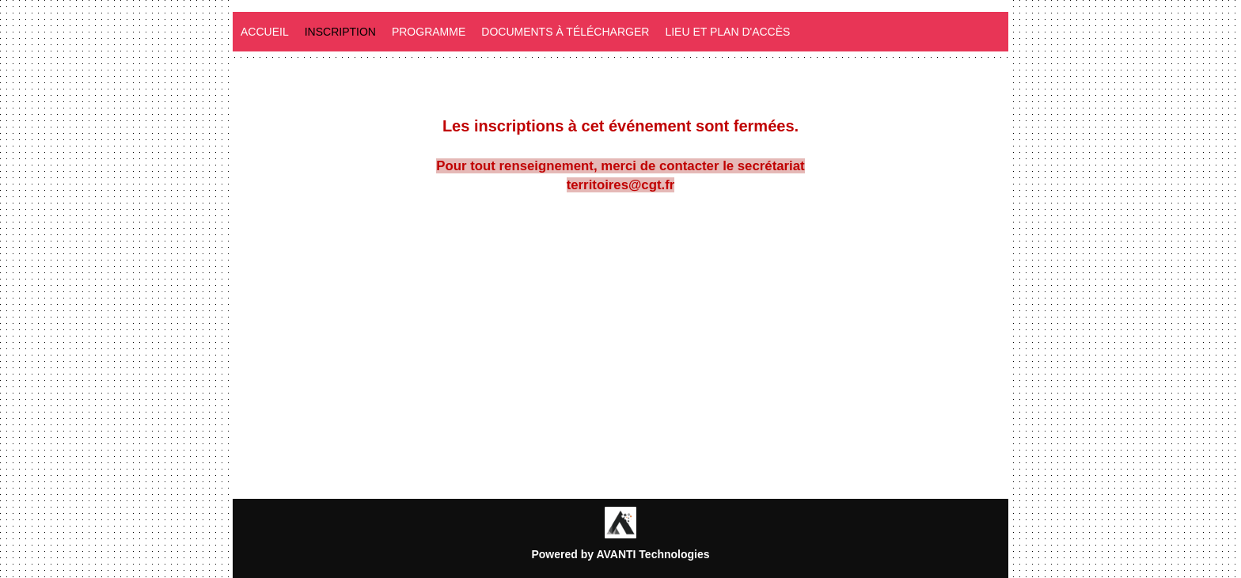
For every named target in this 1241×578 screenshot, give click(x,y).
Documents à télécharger (565, 31)
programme (428, 31)
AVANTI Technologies (652, 554)
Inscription (340, 31)
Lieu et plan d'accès (727, 31)
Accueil (265, 31)
